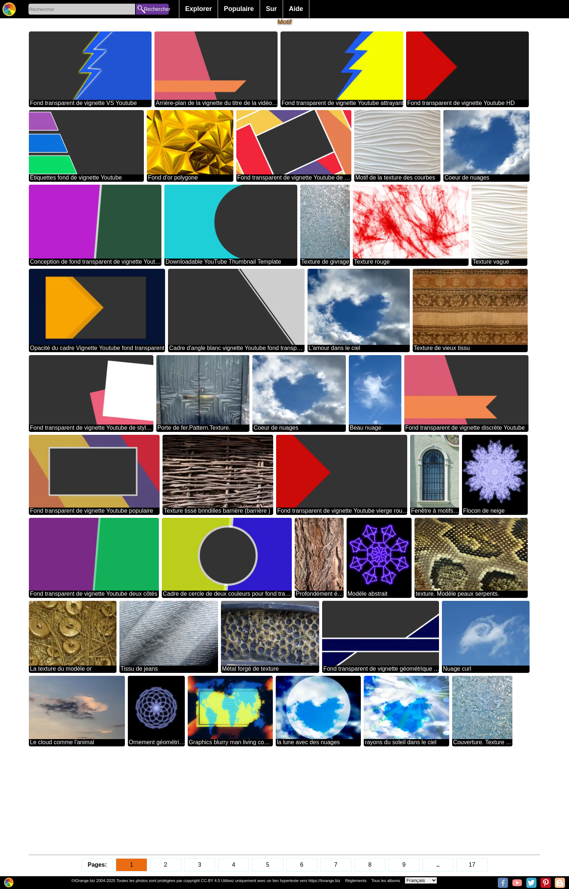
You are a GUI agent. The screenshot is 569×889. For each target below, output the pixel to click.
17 (472, 865)
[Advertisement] (248, 800)
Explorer (198, 8)
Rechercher (156, 9)
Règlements (356, 880)
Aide (296, 8)
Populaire (239, 8)
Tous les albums (385, 880)
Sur (271, 8)
